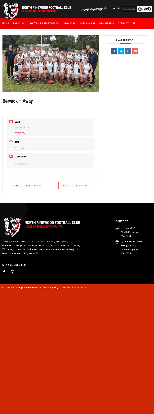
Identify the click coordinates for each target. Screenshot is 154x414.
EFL (135, 23)
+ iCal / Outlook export (76, 185)
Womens (21, 164)
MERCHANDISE (87, 23)
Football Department (44, 23)
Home (5, 23)
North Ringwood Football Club (26, 287)
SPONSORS (69, 23)
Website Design (68, 287)
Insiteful (84, 287)
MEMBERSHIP (106, 23)
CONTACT (123, 23)
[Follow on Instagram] (118, 9)
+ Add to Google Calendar (27, 185)
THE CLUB (19, 23)
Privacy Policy (51, 287)
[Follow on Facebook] (114, 9)
